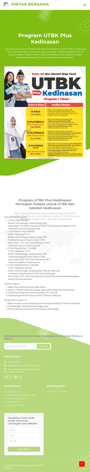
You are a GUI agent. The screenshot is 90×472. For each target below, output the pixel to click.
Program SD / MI (13, 402)
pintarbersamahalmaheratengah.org (20, 465)
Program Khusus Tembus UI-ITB (20, 395)
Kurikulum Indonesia (58, 391)
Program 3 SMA (13, 391)
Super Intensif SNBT (15, 405)
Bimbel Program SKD (16, 398)
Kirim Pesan (24, 449)
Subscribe (43, 346)
